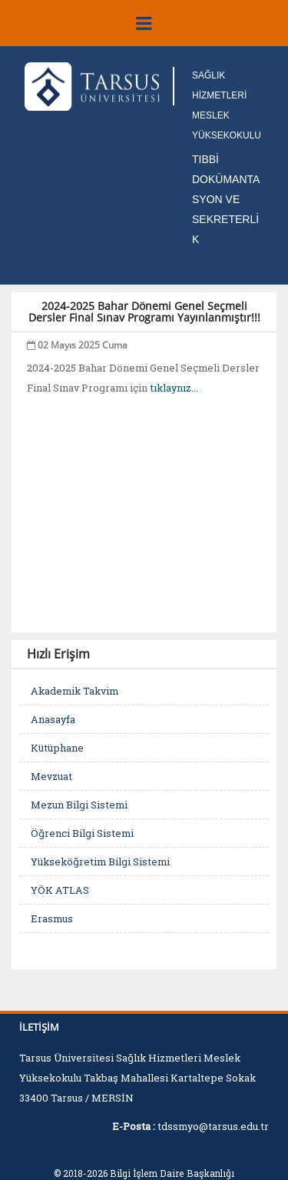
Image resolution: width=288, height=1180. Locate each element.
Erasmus (52, 918)
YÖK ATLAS (60, 890)
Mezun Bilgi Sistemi (79, 805)
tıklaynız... (174, 388)
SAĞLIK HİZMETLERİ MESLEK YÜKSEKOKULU (226, 105)
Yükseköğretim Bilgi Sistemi (100, 861)
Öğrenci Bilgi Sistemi (82, 833)
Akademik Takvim (74, 691)
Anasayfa (53, 719)
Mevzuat (51, 776)
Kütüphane (57, 748)
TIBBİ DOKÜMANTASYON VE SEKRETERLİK (226, 199)
